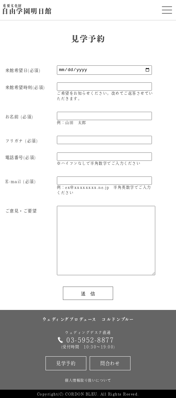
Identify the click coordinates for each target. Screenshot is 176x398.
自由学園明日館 (27, 9)
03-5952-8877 (90, 340)
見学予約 (66, 363)
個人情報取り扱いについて (88, 380)
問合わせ (110, 363)
